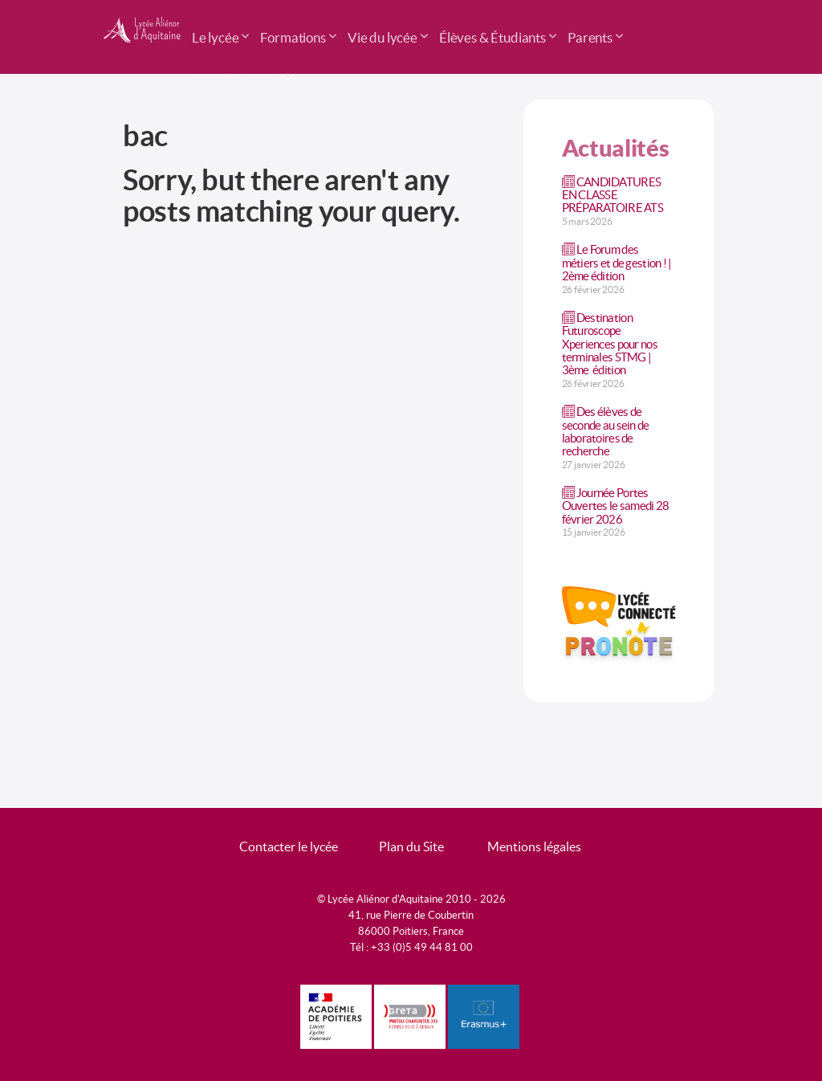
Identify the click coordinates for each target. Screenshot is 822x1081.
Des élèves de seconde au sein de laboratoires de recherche (605, 431)
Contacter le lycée (288, 846)
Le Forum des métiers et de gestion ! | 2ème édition (617, 262)
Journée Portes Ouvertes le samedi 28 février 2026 (615, 505)
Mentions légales (534, 846)
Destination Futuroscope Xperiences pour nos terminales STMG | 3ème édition (609, 344)
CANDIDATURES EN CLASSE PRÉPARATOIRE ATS (612, 194)
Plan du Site (411, 846)
